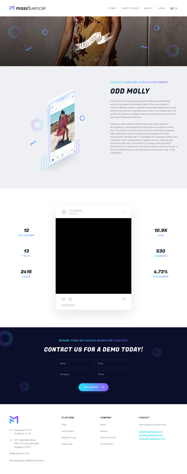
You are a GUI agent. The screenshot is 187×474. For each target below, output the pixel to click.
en (174, 8)
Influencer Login (69, 437)
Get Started (91, 387)
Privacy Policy (106, 444)
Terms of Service (108, 437)
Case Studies (130, 8)
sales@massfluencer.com (151, 432)
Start (112, 8)
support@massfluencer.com (152, 439)
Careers (104, 431)
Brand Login (67, 444)
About (148, 8)
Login (161, 8)
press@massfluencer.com (151, 435)
